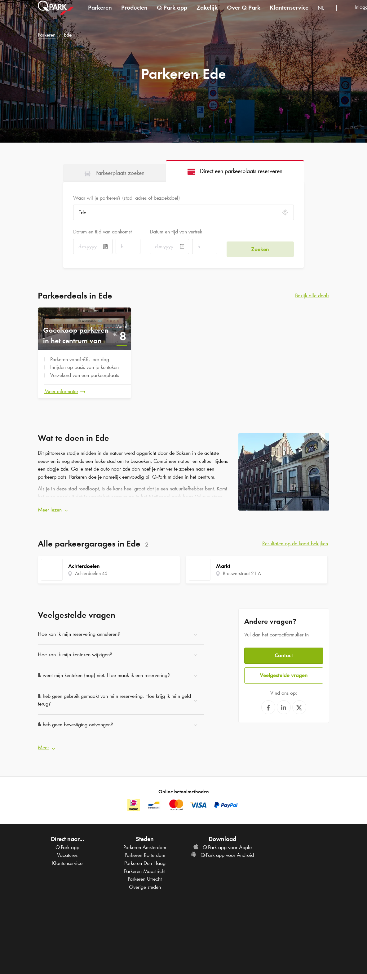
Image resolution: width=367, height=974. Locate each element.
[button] (133, 507)
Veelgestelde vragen (284, 668)
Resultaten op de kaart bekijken (295, 540)
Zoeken (260, 246)
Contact (284, 649)
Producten (134, 13)
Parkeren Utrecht (145, 873)
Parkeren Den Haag (145, 857)
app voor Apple (222, 841)
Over (243, 13)
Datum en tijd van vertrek (176, 231)
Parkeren (100, 13)
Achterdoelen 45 (91, 570)
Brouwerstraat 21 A (242, 570)
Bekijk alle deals (312, 295)
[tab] (114, 172)
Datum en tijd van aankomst (102, 231)
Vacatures (67, 849)
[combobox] (325, 15)
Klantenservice (289, 13)
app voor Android (222, 849)
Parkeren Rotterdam (145, 849)
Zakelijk (207, 13)
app (172, 13)
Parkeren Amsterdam (144, 841)
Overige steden (145, 881)
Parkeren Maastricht (145, 864)
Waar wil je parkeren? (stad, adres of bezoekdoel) (126, 197)
